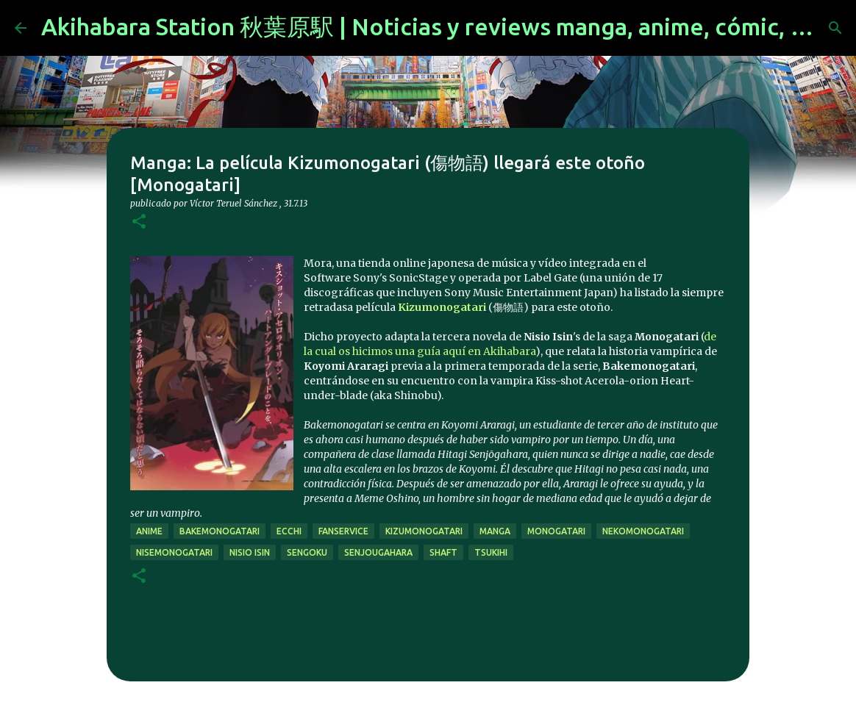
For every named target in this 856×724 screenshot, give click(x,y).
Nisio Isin (249, 552)
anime (149, 531)
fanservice (343, 531)
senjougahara (378, 552)
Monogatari (556, 531)
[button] (139, 222)
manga (494, 531)
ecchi (289, 531)
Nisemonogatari (174, 552)
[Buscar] (835, 28)
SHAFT (443, 552)
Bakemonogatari (219, 531)
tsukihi (490, 552)
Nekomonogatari (643, 531)
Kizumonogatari (442, 307)
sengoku (307, 552)
